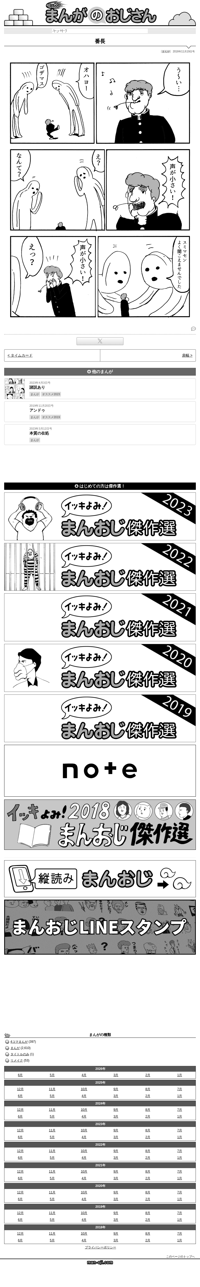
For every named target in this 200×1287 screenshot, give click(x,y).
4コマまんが (19, 1042)
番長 (100, 41)
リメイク (16, 1060)
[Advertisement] (100, 462)
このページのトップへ (180, 1256)
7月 (179, 1089)
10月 (84, 1089)
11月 (52, 1089)
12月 (20, 1089)
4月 (84, 1075)
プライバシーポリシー (100, 1247)
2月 (147, 1075)
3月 (116, 1075)
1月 (179, 1075)
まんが (15, 1048)
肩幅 (185, 355)
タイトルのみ (19, 1054)
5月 (52, 1075)
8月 (147, 1089)
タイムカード (22, 355)
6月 (20, 1075)
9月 (116, 1089)
